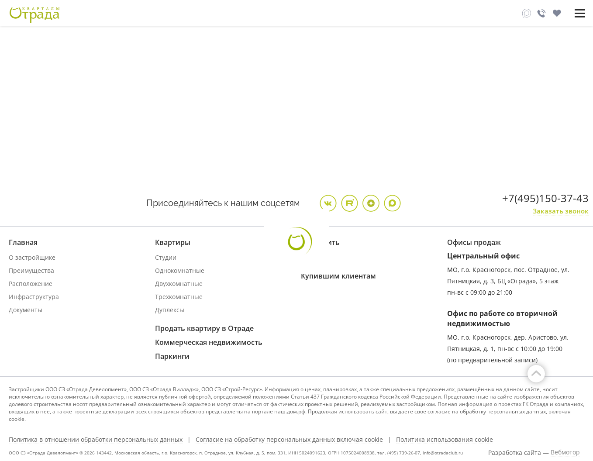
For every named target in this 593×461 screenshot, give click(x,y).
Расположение (30, 283)
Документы (25, 310)
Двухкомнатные (179, 283)
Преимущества (31, 270)
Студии (165, 257)
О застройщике (32, 257)
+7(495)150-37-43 (545, 198)
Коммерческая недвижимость (208, 342)
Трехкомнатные (179, 296)
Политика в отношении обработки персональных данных (96, 440)
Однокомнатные (179, 270)
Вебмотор (565, 452)
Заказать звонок (561, 210)
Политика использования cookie (444, 440)
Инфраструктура (34, 296)
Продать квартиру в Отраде (204, 328)
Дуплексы (169, 310)
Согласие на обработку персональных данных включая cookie (289, 440)
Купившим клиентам (338, 276)
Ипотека (313, 257)
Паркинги (172, 356)
